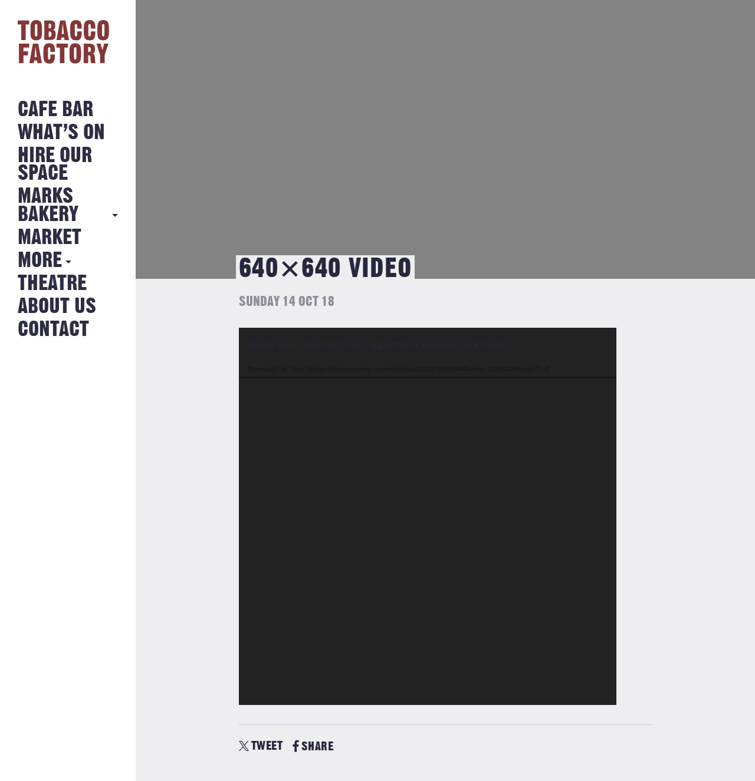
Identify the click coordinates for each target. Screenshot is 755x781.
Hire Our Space (55, 165)
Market (49, 238)
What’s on (61, 133)
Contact (53, 330)
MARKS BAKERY (48, 205)
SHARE (313, 746)
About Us (57, 307)
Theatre (52, 284)
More (40, 261)
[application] (427, 516)
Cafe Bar (55, 110)
